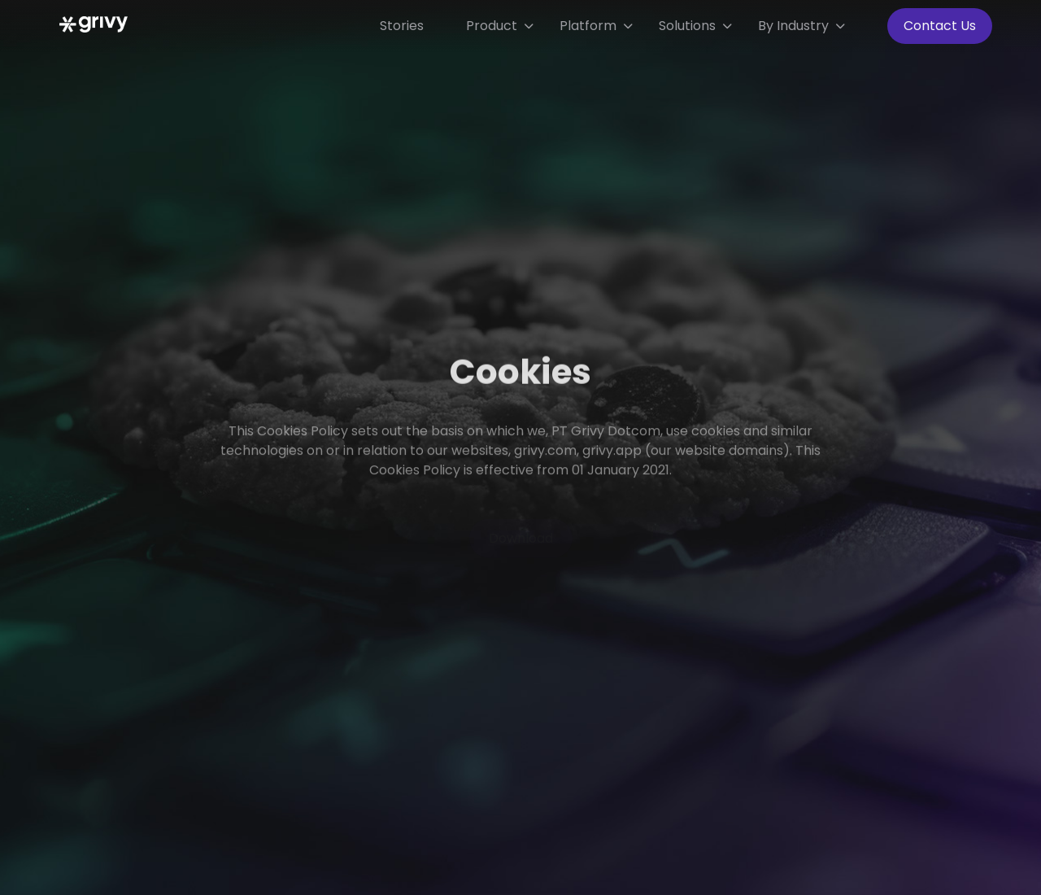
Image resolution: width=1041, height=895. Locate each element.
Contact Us (940, 25)
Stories (402, 25)
